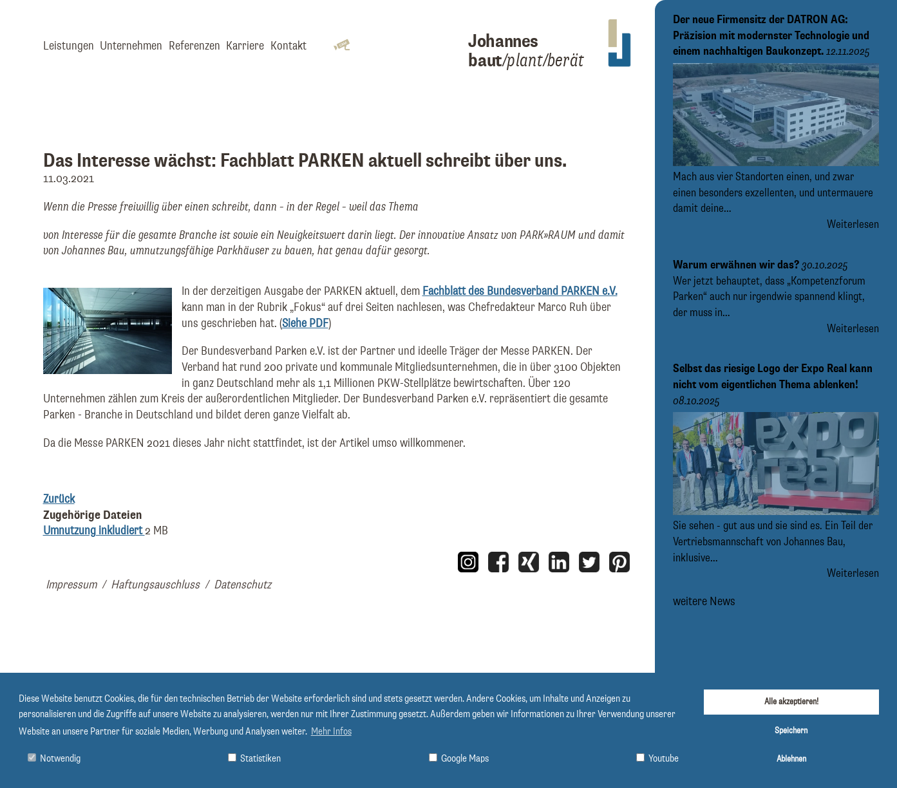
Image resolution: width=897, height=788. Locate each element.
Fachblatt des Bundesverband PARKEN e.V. (520, 291)
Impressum (71, 585)
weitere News (704, 602)
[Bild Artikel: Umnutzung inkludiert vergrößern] (107, 370)
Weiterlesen (853, 224)
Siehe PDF (305, 323)
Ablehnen (791, 759)
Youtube (657, 758)
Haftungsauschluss (155, 585)
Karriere (245, 46)
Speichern (791, 730)
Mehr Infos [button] (331, 732)
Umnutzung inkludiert (94, 531)
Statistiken (254, 758)
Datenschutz (242, 585)
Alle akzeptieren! (791, 701)
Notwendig (54, 758)
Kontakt (288, 46)
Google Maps (459, 758)
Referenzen (194, 46)
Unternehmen (131, 46)
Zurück (59, 499)
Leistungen (68, 46)
